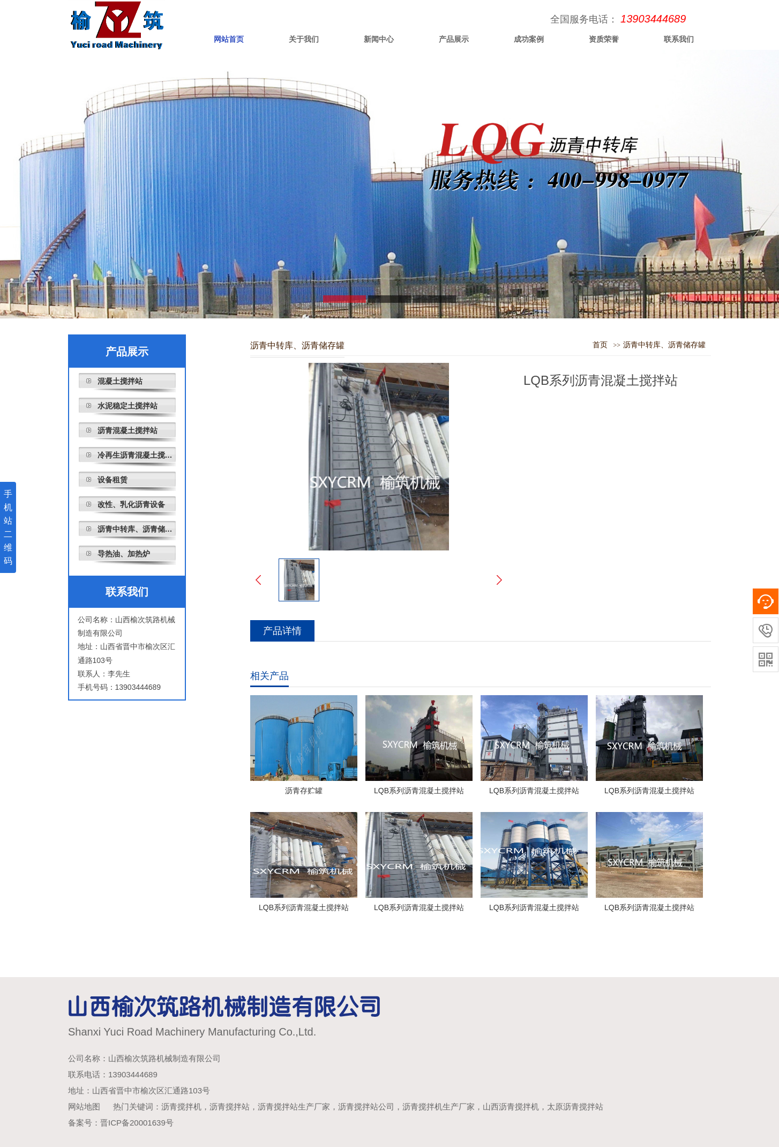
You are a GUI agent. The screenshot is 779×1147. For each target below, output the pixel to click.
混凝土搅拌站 (120, 381)
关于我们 (304, 39)
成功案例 (529, 39)
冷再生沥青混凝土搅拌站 (137, 455)
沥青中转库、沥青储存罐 (137, 529)
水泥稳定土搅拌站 (128, 405)
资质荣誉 (604, 39)
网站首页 (229, 39)
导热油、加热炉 (124, 553)
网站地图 (84, 1106)
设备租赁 (113, 479)
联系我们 (679, 39)
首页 (600, 345)
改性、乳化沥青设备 (131, 504)
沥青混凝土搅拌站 (128, 430)
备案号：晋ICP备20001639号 (121, 1122)
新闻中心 (379, 39)
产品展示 (454, 39)
